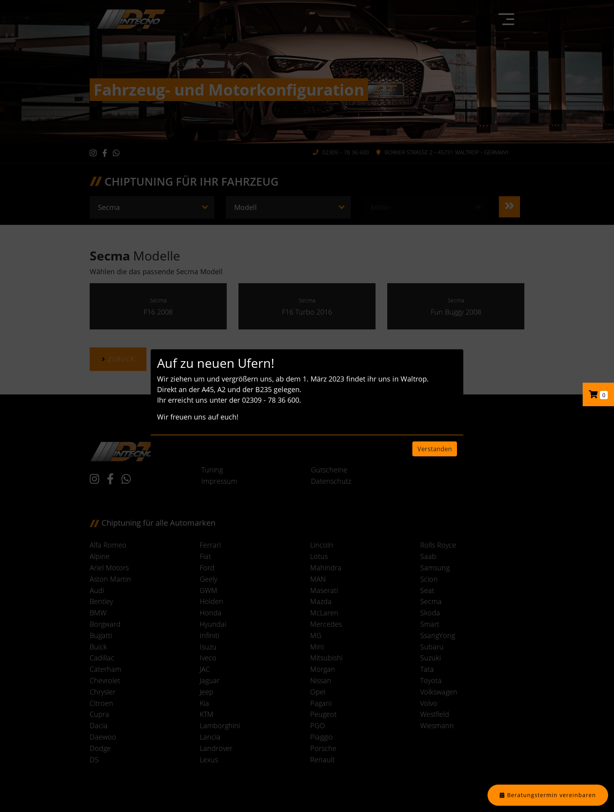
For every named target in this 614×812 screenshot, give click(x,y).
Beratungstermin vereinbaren (551, 795)
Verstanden (434, 449)
